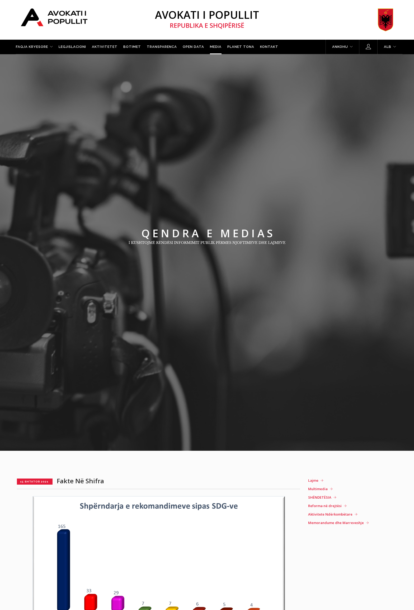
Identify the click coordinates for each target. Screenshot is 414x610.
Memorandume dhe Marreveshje (336, 522)
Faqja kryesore (32, 47)
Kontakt (269, 47)
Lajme (313, 480)
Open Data (193, 47)
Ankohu (340, 47)
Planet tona (240, 47)
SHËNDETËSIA (319, 497)
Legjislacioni (72, 47)
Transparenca (162, 47)
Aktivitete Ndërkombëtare (330, 514)
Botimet (132, 47)
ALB (387, 47)
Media (216, 47)
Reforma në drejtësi (325, 505)
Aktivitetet (104, 47)
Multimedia (318, 488)
